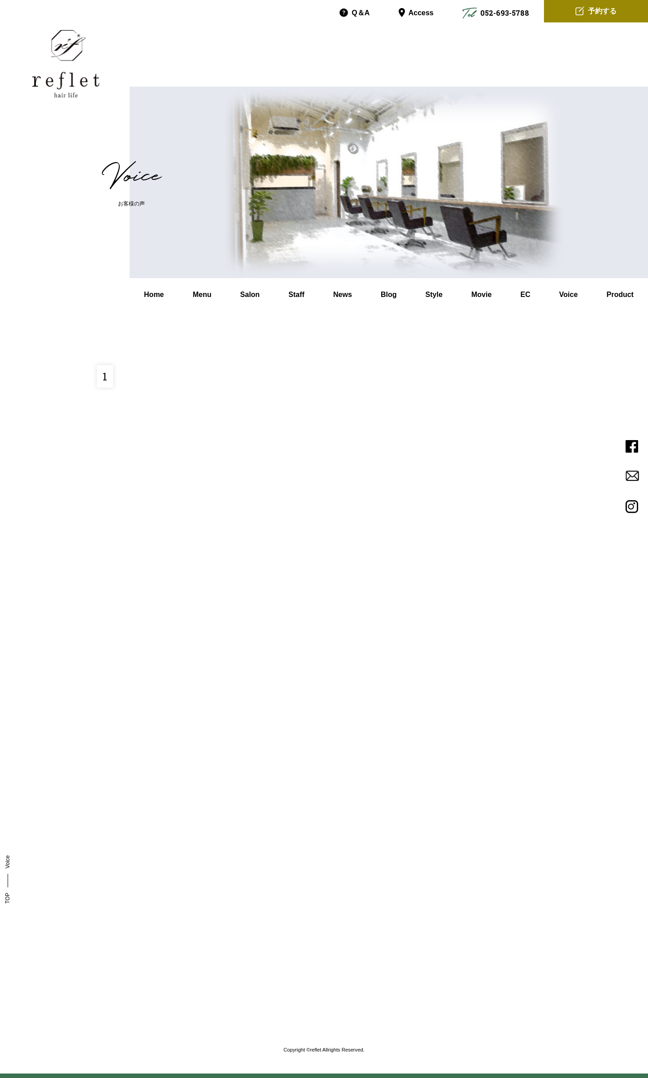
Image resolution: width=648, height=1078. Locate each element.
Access (416, 13)
